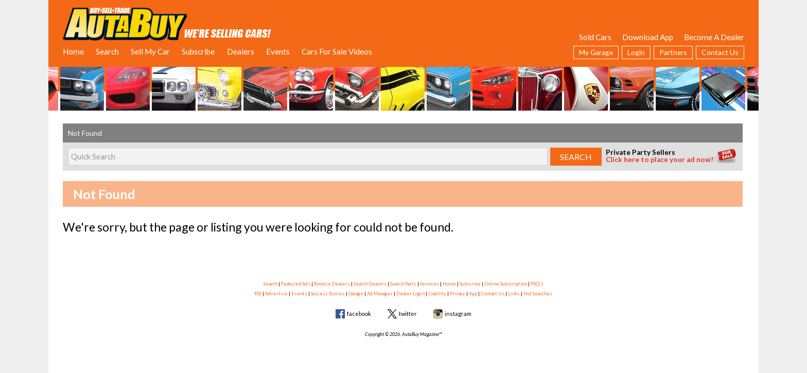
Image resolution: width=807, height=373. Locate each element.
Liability (437, 293)
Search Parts (403, 284)
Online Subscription (505, 284)
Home (73, 51)
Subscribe (198, 51)
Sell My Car (150, 51)
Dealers (240, 51)
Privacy (457, 293)
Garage (355, 293)
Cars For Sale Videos (337, 51)
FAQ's (537, 284)
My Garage (596, 52)
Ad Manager (380, 293)
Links (514, 293)
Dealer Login (410, 293)
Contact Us (720, 52)
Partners (673, 52)
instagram (458, 313)
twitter (408, 313)
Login (636, 52)
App (473, 293)
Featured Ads (295, 284)
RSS (257, 293)
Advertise (276, 293)
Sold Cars (595, 37)
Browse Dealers (332, 284)
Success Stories (328, 293)
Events (278, 51)
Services (429, 284)
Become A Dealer (714, 37)
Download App (647, 37)
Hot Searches (537, 293)
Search (107, 51)
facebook (359, 313)
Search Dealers (370, 284)
